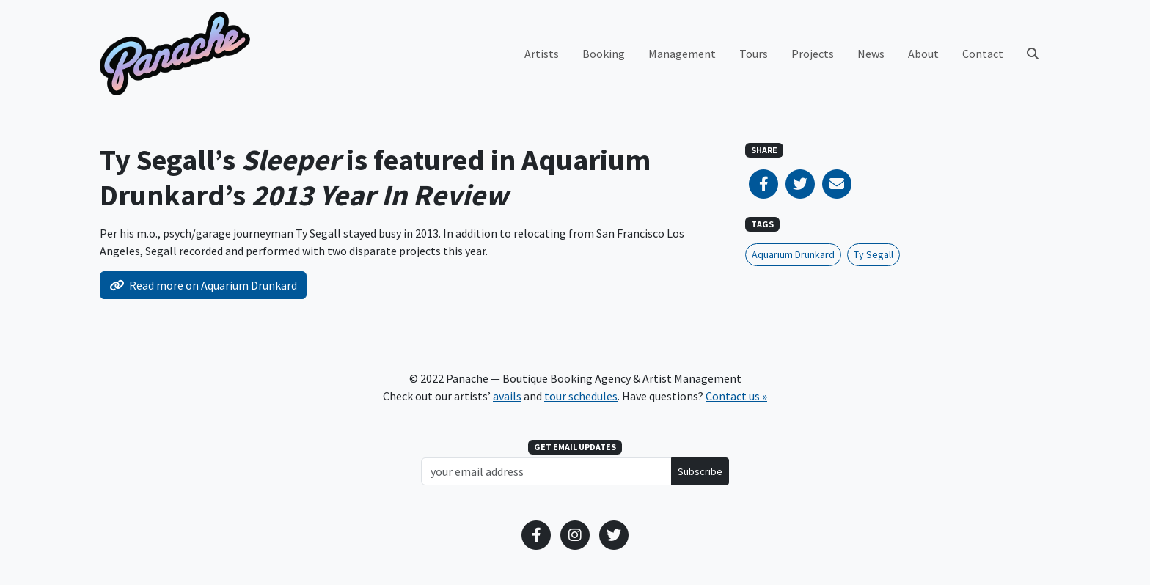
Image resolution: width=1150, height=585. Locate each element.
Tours (753, 53)
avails (507, 396)
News (871, 53)
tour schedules (581, 396)
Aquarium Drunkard (793, 254)
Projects (812, 53)
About (923, 53)
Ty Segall (873, 254)
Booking (603, 53)
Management (682, 53)
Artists (541, 53)
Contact (982, 53)
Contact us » (736, 396)
